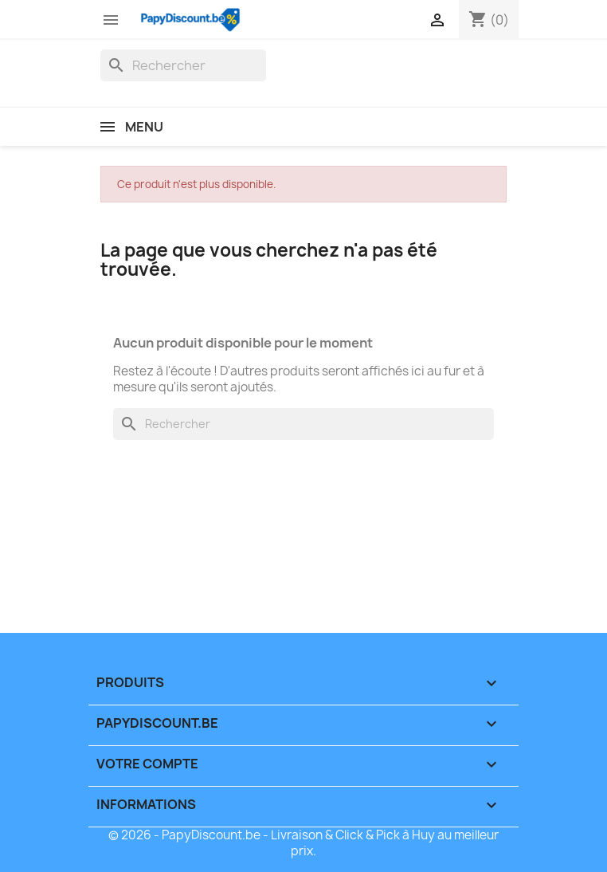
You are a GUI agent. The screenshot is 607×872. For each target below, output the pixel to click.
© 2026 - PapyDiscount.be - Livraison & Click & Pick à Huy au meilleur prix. (303, 843)
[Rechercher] (183, 65)
